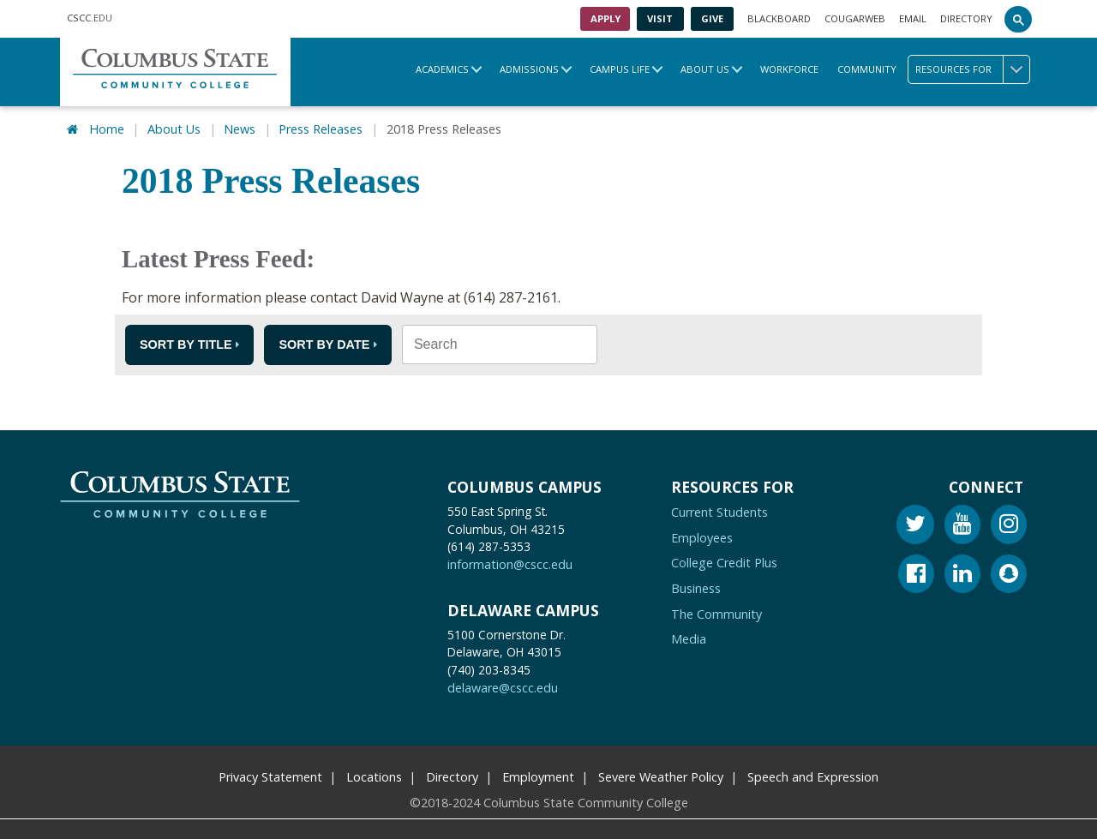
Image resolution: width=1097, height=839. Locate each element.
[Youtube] (962, 526)
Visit (660, 18)
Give (712, 18)
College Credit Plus (724, 562)
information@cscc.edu (509, 563)
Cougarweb (854, 18)
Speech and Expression (812, 776)
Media (688, 638)
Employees (702, 537)
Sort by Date (324, 344)
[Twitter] (915, 526)
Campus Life (620, 69)
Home (106, 128)
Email (912, 18)
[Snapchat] (1008, 575)
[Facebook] (916, 575)
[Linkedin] (962, 575)
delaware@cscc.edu (502, 687)
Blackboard (779, 18)
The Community (716, 613)
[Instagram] (1008, 526)
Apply (605, 18)
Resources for (972, 69)
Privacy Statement (270, 776)
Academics (442, 69)
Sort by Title (186, 344)
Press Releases (321, 128)
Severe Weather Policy (660, 776)
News (239, 128)
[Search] (1018, 19)
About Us (704, 69)
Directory (966, 18)
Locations (374, 776)
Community (866, 69)
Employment (538, 776)
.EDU (89, 19)
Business (696, 587)
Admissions (529, 69)
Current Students (719, 511)
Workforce (789, 69)
